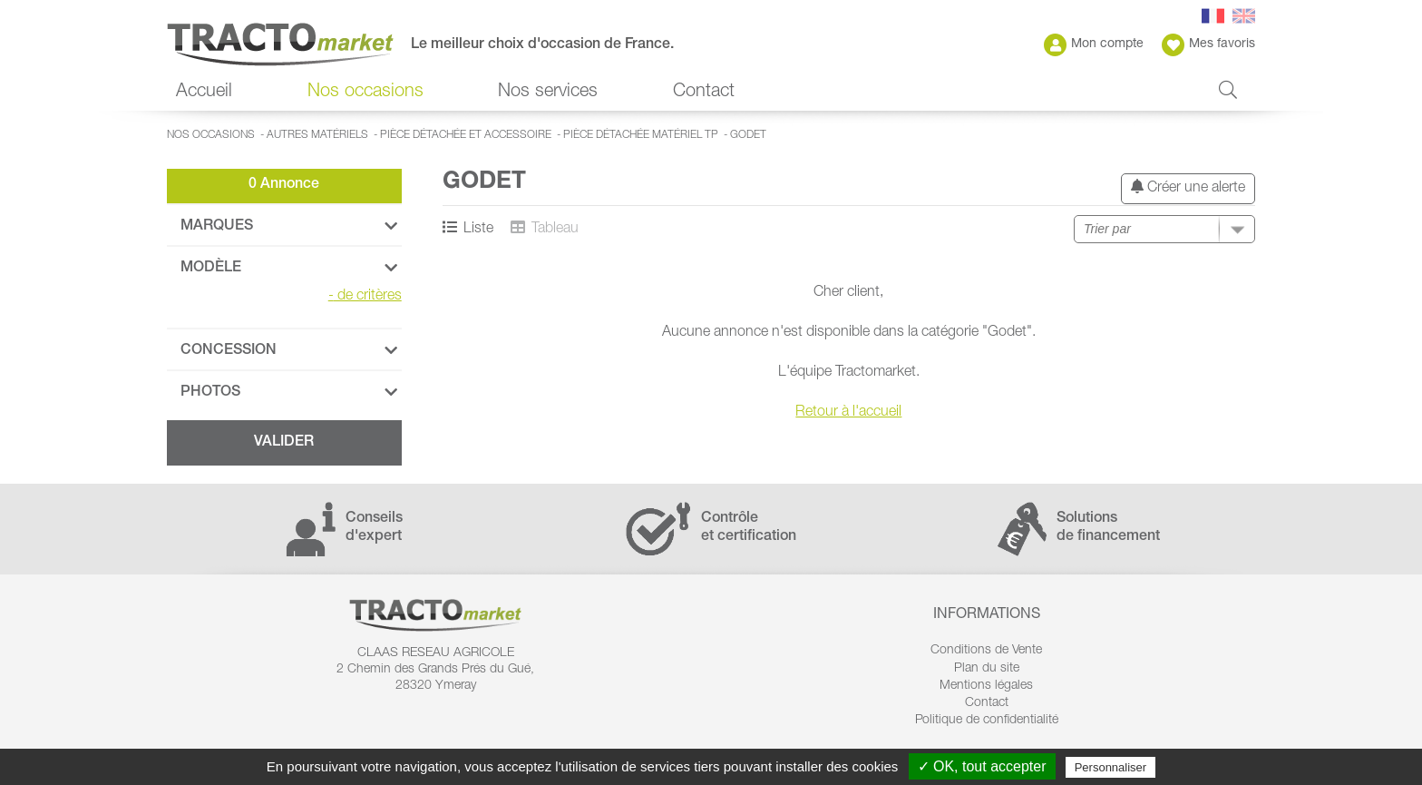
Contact (704, 92)
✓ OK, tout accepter (982, 766)
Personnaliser (1111, 767)
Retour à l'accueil (848, 413)
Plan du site (986, 668)
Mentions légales (986, 686)
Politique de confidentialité (986, 720)
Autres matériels (317, 135)
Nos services (548, 92)
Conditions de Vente (986, 650)
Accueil (204, 92)
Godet (748, 135)
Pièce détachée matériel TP (640, 135)
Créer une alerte (1188, 187)
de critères (365, 296)
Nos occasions (365, 92)
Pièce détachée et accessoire (465, 135)
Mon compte (1094, 45)
